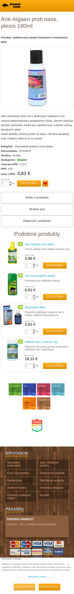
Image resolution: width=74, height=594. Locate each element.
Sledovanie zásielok (52, 472)
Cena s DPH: (8, 174)
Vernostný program (51, 487)
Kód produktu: (9, 151)
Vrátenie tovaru (16, 487)
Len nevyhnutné (24, 587)
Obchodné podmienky (14, 464)
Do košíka (29, 183)
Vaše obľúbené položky (49, 464)
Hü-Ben (17, 155)
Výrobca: (6, 155)
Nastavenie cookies (37, 577)
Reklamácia (14, 480)
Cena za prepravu (18, 472)
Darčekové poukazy (52, 480)
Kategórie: (7, 146)
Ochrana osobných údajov (19, 497)
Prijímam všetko (49, 587)
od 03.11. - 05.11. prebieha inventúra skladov (32, 521)
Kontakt (44, 495)
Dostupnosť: (8, 159)
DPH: (4, 168)
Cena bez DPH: (9, 164)
